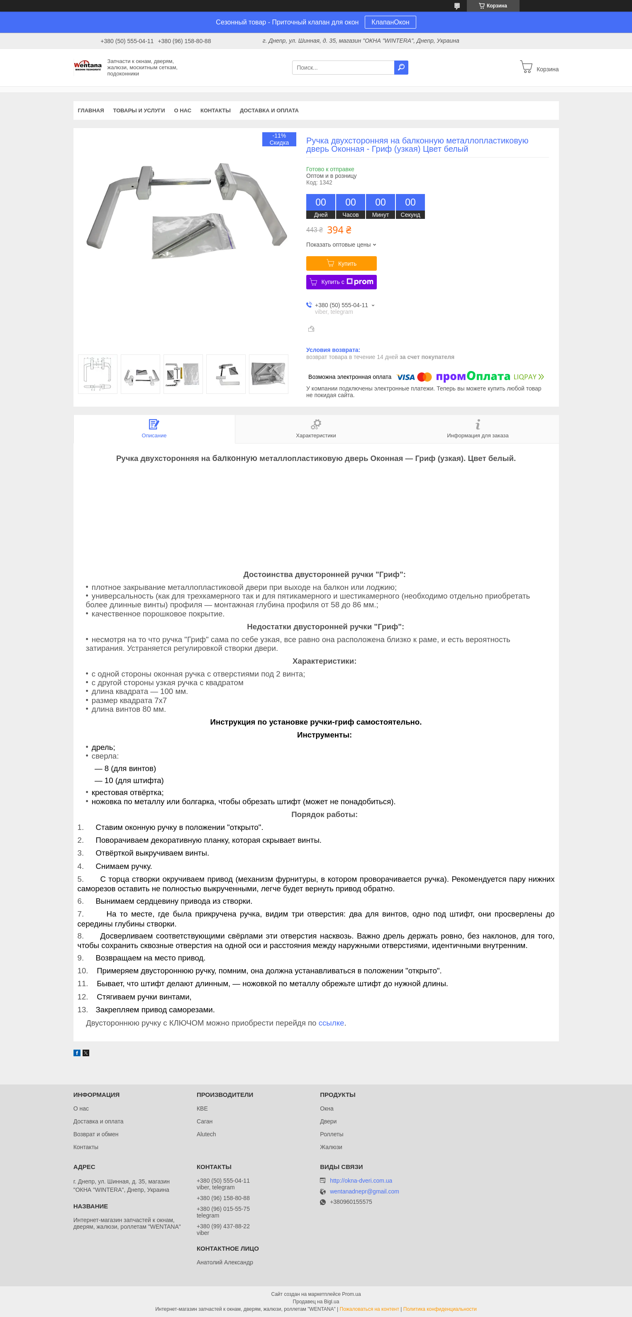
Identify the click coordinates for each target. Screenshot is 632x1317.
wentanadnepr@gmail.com (364, 1191)
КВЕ (202, 1108)
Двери (328, 1121)
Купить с (347, 282)
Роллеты (331, 1134)
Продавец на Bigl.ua (316, 1302)
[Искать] (401, 68)
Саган (204, 1121)
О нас (182, 110)
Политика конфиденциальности (440, 1309)
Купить (347, 263)
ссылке (331, 1023)
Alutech (206, 1134)
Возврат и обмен (96, 1134)
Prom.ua (351, 1294)
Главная (91, 110)
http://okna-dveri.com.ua (361, 1180)
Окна (327, 1108)
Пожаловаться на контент (369, 1309)
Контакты (215, 110)
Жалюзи (331, 1147)
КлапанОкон (390, 22)
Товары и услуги (139, 110)
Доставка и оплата (269, 110)
